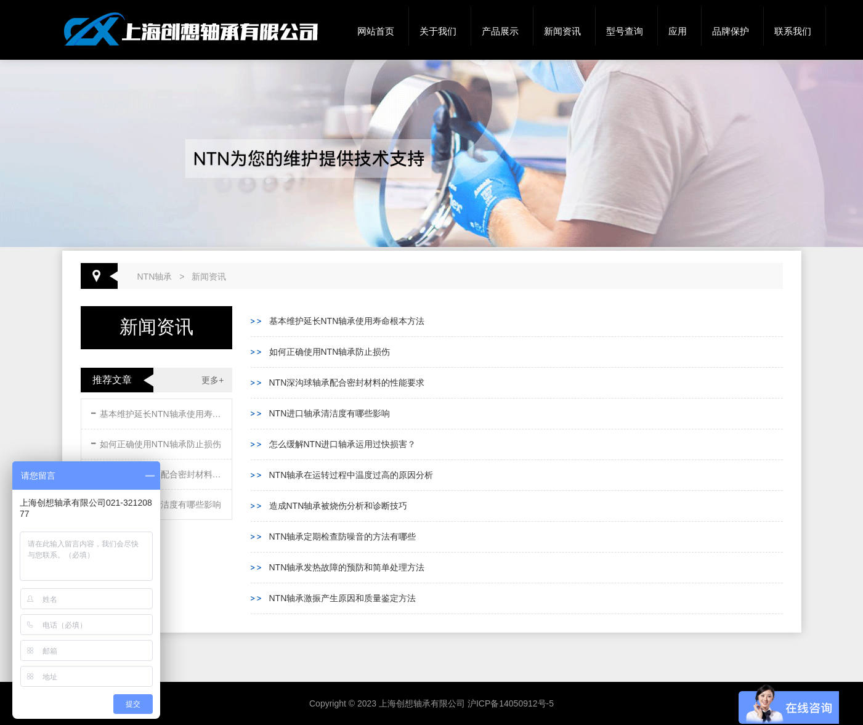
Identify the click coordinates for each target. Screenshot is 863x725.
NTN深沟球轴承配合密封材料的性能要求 (347, 382)
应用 (677, 31)
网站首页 (375, 31)
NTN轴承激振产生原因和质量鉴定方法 (342, 598)
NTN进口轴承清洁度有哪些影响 (330, 413)
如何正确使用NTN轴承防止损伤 (156, 442)
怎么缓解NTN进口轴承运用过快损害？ (342, 444)
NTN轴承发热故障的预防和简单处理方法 (347, 567)
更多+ (212, 380)
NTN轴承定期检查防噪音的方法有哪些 (342, 536)
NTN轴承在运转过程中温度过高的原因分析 (351, 475)
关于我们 (437, 31)
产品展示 (500, 31)
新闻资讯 (562, 31)
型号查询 (624, 31)
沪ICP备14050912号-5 (511, 703)
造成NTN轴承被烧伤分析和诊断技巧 (338, 506)
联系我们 (792, 31)
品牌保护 (730, 31)
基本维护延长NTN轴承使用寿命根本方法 (158, 412)
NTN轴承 (154, 276)
